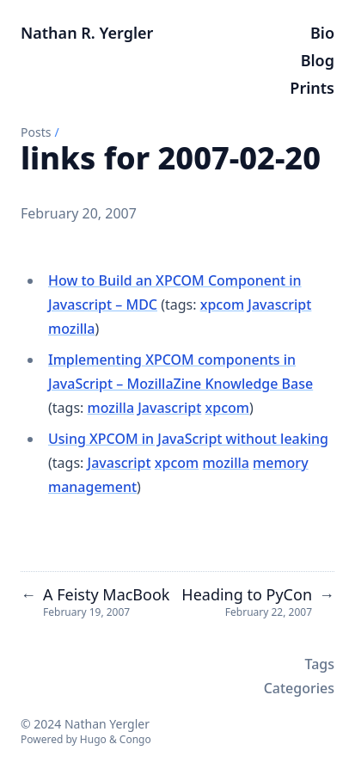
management (92, 486)
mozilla (71, 328)
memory (280, 462)
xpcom (222, 304)
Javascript (279, 304)
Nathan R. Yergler (87, 32)
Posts (36, 132)
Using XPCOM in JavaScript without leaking (188, 438)
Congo (135, 739)
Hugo (93, 739)
